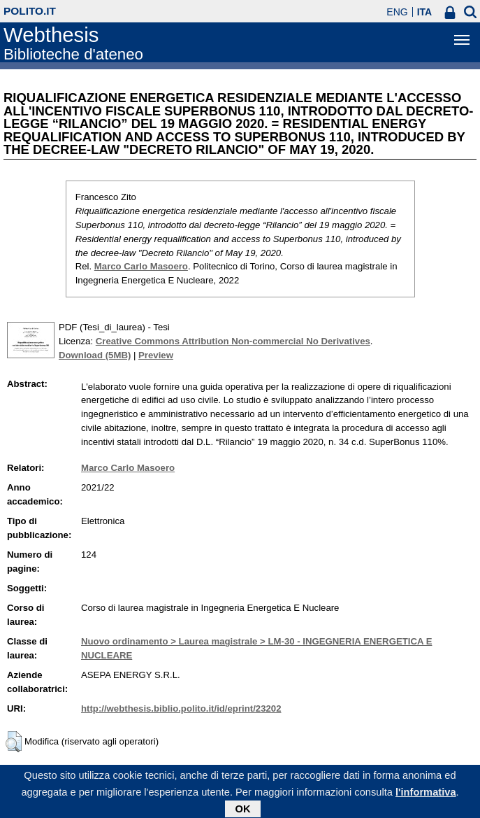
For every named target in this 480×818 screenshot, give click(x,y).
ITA (424, 12)
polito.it (29, 11)
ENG (396, 12)
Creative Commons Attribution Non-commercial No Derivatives (233, 341)
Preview (155, 355)
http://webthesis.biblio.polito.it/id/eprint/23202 (181, 708)
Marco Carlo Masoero (141, 266)
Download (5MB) (95, 355)
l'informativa (425, 795)
